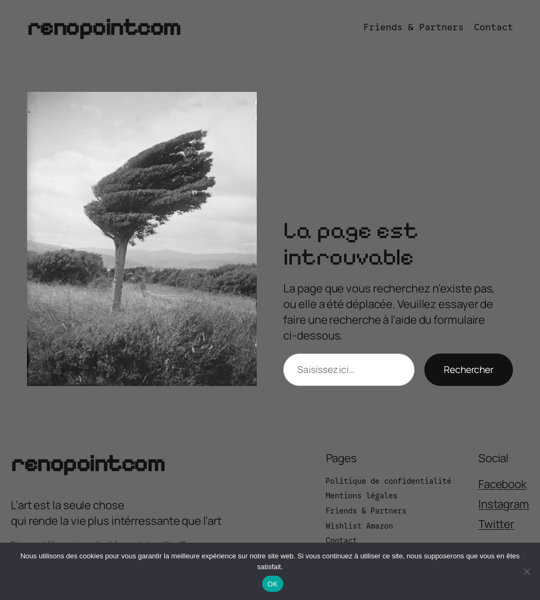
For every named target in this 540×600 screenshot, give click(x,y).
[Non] (526, 571)
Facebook (502, 483)
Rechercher (469, 369)
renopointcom (104, 27)
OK (273, 584)
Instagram (503, 503)
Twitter (496, 523)
